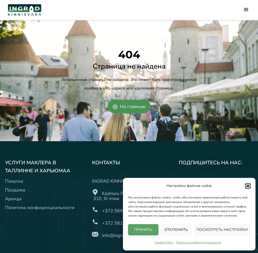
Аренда (13, 199)
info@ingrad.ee (117, 235)
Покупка (14, 181)
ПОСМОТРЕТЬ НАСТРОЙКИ (222, 229)
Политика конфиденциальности (198, 242)
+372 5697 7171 (120, 211)
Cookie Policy (164, 242)
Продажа (15, 190)
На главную (129, 107)
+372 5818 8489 (120, 223)
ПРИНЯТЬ (143, 229)
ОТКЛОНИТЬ (176, 229)
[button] (247, 185)
